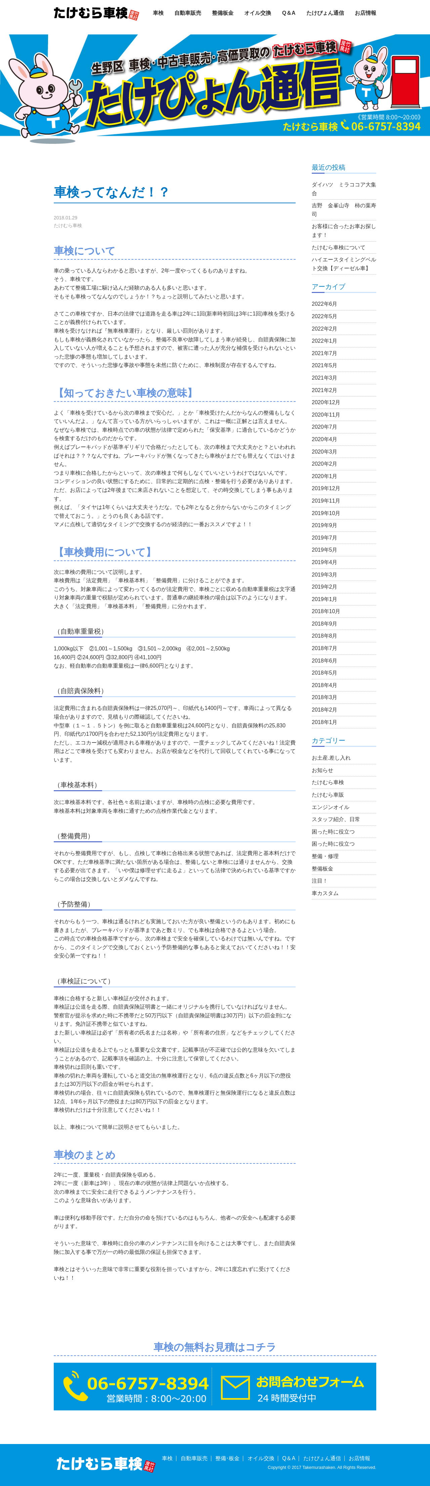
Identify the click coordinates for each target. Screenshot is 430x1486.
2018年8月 (325, 636)
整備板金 (222, 13)
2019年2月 (325, 587)
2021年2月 (325, 390)
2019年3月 (325, 575)
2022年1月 (325, 341)
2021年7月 (325, 353)
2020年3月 (325, 452)
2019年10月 (326, 513)
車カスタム (325, 893)
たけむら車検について (339, 247)
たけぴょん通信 (325, 13)
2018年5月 (325, 673)
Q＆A (289, 13)
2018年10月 (326, 611)
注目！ (320, 881)
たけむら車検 (68, 225)
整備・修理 (325, 856)
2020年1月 (325, 476)
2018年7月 (325, 648)
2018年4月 (325, 685)
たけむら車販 (328, 795)
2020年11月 (326, 415)
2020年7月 (325, 427)
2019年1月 (325, 599)
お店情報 (365, 13)
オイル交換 (257, 13)
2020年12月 (326, 402)
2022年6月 (325, 304)
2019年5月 (325, 550)
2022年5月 (325, 316)
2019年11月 (326, 501)
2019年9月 (325, 525)
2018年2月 (325, 710)
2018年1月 (325, 722)
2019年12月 (326, 488)
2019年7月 (325, 538)
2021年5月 (325, 365)
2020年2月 (325, 464)
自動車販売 (187, 13)
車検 (158, 13)
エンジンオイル (330, 807)
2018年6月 (325, 661)
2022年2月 (325, 329)
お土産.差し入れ (331, 758)
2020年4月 (325, 439)
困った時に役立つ (333, 832)
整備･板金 (227, 1458)
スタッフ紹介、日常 (336, 819)
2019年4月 (325, 562)
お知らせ (322, 770)
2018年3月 (325, 697)
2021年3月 (325, 378)
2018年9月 (325, 624)
